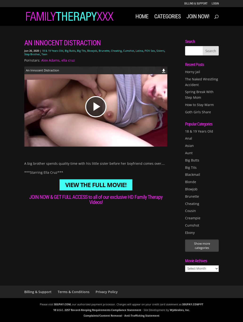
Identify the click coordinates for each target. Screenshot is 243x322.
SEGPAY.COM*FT (192, 304)
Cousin (190, 210)
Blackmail (192, 174)
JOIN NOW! (197, 17)
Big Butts (70, 50)
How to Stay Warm (199, 104)
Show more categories (202, 245)
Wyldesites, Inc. (180, 310)
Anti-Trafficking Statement (141, 315)
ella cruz (68, 60)
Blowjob (92, 50)
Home (141, 17)
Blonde (190, 182)
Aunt (189, 153)
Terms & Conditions (73, 292)
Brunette (104, 50)
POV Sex (150, 50)
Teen (44, 54)
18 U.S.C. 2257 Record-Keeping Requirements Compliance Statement (97, 310)
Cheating (116, 50)
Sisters (160, 50)
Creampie (192, 218)
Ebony (190, 232)
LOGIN (215, 3)
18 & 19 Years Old (52, 50)
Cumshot (128, 50)
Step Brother (32, 54)
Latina (139, 50)
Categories (167, 17)
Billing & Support (195, 3)
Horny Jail (192, 72)
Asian (189, 145)
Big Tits (81, 50)
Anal (188, 138)
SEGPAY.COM (62, 304)
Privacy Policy (107, 292)
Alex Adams (50, 60)
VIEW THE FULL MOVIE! (95, 185)
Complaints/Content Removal (103, 315)
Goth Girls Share (198, 112)
